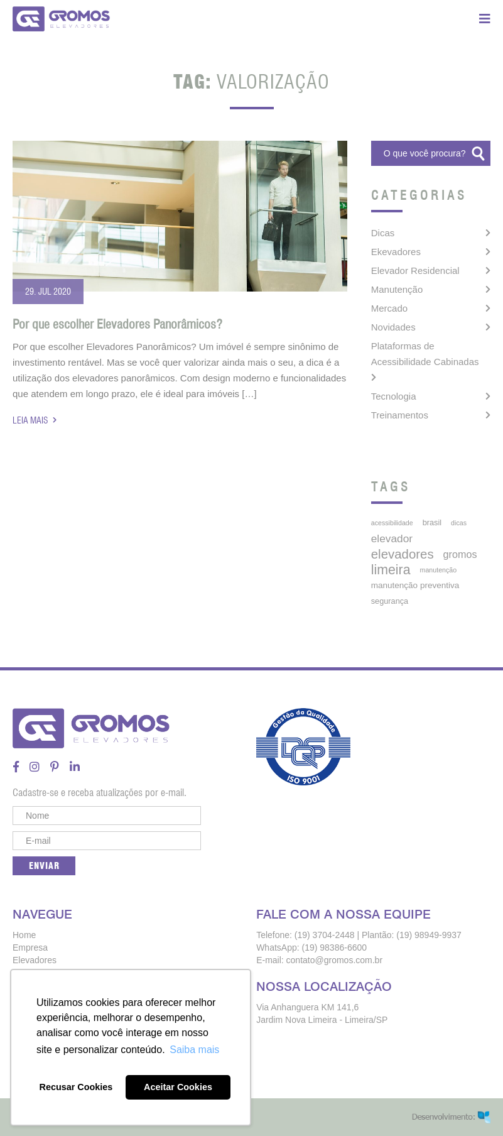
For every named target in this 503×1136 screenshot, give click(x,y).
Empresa (30, 947)
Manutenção (397, 289)
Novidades (393, 327)
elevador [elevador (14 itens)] (392, 538)
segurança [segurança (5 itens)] (389, 601)
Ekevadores (396, 251)
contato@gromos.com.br (334, 960)
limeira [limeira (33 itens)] (391, 570)
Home (24, 935)
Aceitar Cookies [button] (178, 1087)
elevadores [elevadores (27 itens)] (402, 554)
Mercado (389, 308)
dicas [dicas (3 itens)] (459, 523)
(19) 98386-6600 (334, 947)
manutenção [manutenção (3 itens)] (438, 570)
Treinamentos (399, 415)
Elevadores (35, 960)
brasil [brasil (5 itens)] (432, 522)
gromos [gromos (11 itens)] (460, 554)
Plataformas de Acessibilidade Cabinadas (425, 354)
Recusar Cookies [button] (76, 1087)
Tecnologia (393, 396)
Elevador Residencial (415, 270)
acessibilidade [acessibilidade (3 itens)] (392, 523)
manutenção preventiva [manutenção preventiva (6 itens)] (415, 585)
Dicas (383, 232)
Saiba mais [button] (194, 1049)
